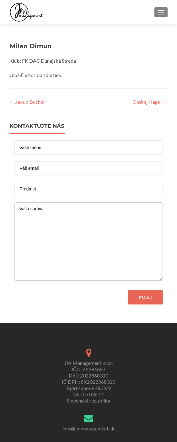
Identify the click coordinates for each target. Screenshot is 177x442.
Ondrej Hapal (150, 102)
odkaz (30, 75)
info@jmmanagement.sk (88, 428)
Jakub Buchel (26, 102)
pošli (145, 297)
